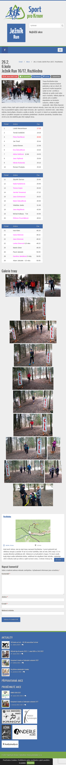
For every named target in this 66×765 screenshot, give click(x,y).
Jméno (5, 597)
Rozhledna (36, 76)
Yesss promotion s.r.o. (34, 755)
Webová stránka (8, 610)
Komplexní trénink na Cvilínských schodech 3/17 (24, 701)
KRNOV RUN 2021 (16, 692)
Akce (28, 62)
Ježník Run (56, 76)
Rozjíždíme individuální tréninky (20, 669)
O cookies (22, 763)
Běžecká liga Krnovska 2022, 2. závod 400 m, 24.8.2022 (27, 651)
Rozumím (30, 763)
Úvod (20, 62)
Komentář (6, 574)
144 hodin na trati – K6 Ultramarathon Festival (24, 642)
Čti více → (59, 560)
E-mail (4, 604)
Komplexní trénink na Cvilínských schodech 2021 (25, 660)
